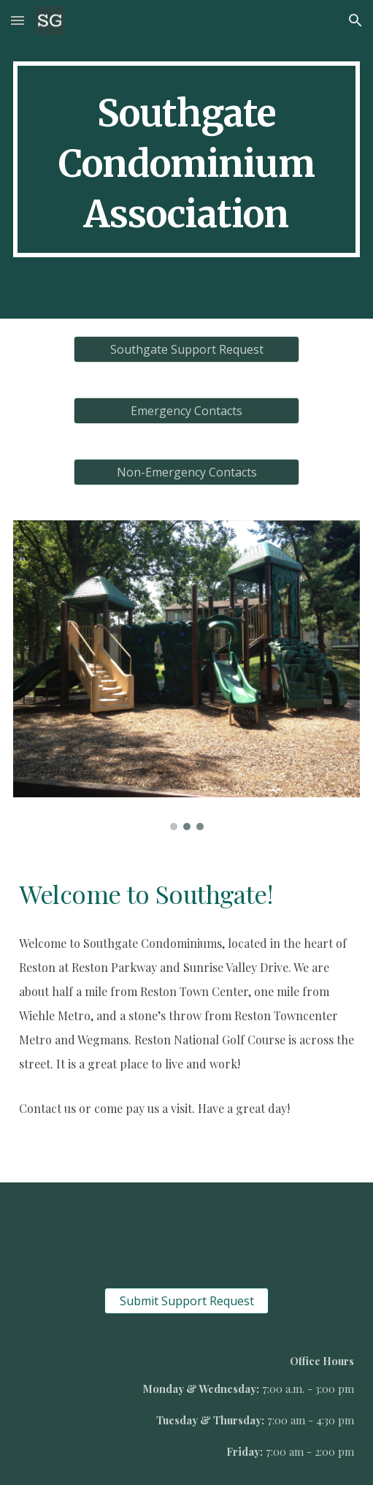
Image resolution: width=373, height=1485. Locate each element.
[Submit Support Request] (186, 1301)
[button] (17, 20)
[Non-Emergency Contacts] (186, 472)
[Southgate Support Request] (186, 349)
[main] (187, 159)
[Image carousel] (187, 675)
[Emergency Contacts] (186, 410)
